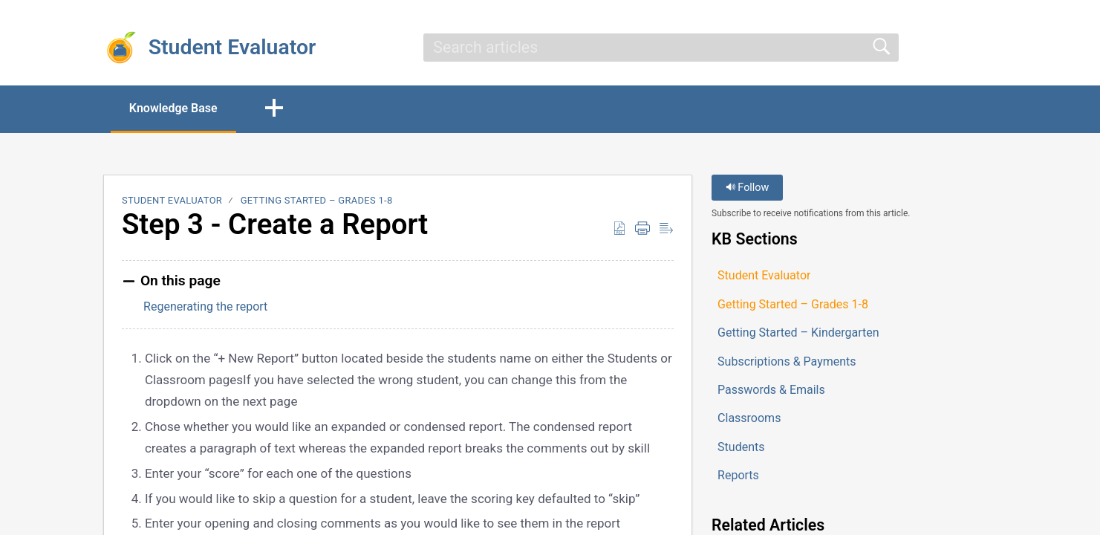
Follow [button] (747, 187)
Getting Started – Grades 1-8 (317, 200)
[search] (661, 47)
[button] (274, 109)
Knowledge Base (173, 108)
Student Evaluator (172, 200)
